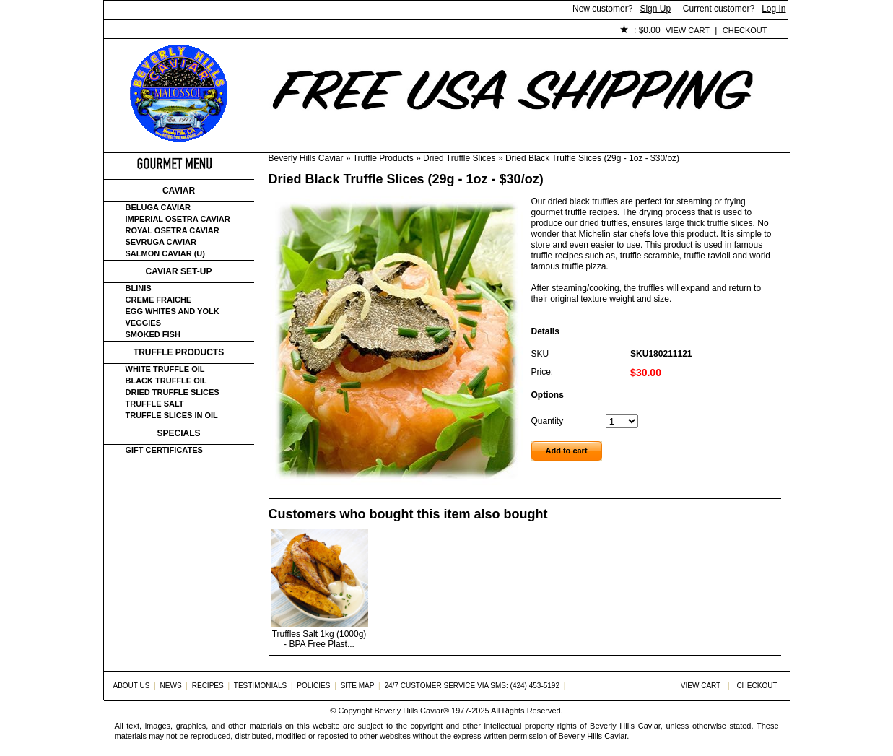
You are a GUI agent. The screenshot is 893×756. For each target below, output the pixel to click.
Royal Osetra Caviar (172, 230)
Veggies (144, 322)
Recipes (208, 686)
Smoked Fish (153, 334)
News (171, 686)
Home (128, 31)
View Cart (688, 30)
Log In (773, 9)
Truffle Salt (155, 403)
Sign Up (655, 9)
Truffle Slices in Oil (172, 415)
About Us (184, 31)
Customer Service (270, 31)
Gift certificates (164, 450)
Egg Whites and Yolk (172, 311)
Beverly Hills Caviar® (412, 710)
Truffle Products (384, 158)
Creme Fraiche (159, 299)
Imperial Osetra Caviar (178, 218)
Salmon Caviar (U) (165, 253)
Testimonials (364, 31)
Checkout (745, 30)
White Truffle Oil (165, 369)
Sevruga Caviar (161, 242)
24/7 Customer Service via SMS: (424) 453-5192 (471, 686)
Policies (436, 31)
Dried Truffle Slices (460, 158)
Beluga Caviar (158, 207)
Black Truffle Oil (166, 380)
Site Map (358, 686)
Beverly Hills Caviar (307, 158)
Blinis (139, 288)
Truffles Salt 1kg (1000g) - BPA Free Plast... (319, 639)
